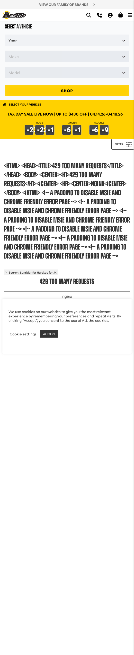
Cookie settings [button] (23, 334)
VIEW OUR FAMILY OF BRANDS (64, 4)
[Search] (88, 15)
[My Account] (110, 15)
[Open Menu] (130, 15)
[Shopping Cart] (120, 15)
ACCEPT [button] (49, 334)
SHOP (67, 90)
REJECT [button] (65, 334)
